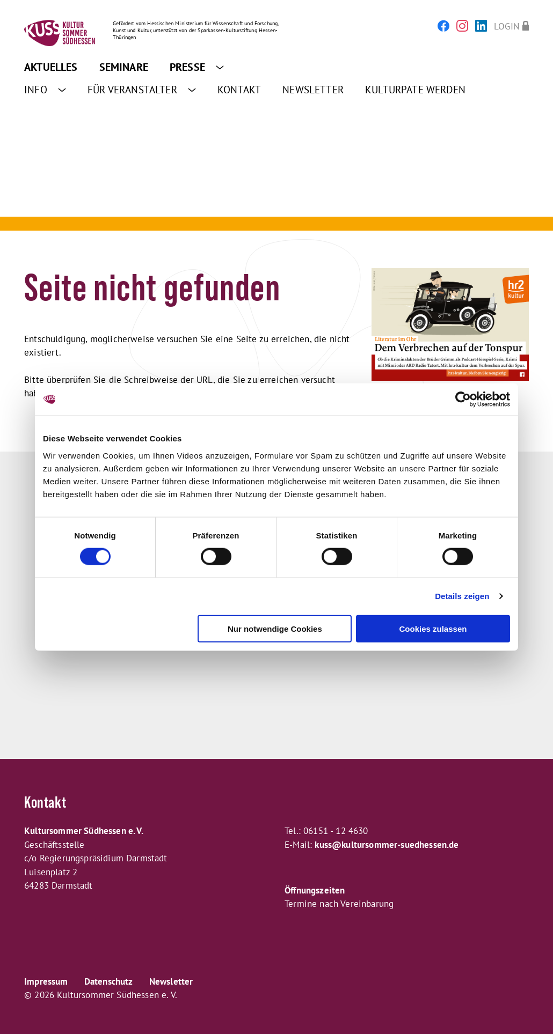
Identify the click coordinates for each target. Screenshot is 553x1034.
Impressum (46, 981)
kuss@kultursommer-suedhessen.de (387, 845)
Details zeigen (462, 596)
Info (45, 89)
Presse (197, 67)
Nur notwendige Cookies (275, 628)
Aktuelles (51, 67)
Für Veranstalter (142, 89)
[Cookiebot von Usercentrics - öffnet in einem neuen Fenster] (463, 400)
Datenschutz (108, 981)
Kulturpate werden (415, 89)
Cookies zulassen (433, 628)
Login (506, 26)
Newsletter (313, 89)
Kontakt (239, 89)
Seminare (123, 67)
